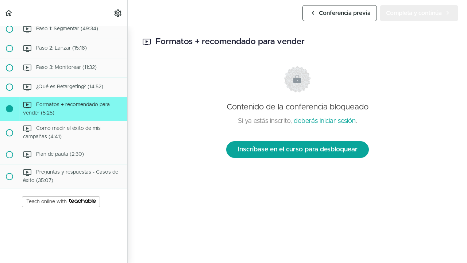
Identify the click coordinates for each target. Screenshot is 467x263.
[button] (9, 13)
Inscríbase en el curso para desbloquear (298, 149)
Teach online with (61, 201)
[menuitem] (118, 13)
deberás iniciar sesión (325, 121)
